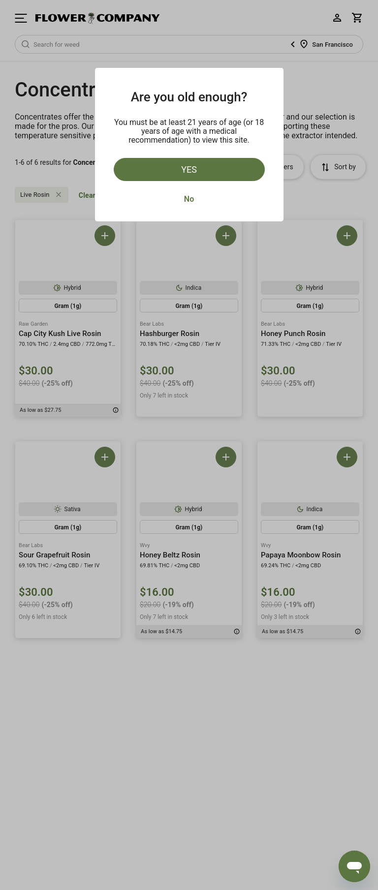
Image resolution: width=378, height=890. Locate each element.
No (189, 199)
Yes (189, 169)
